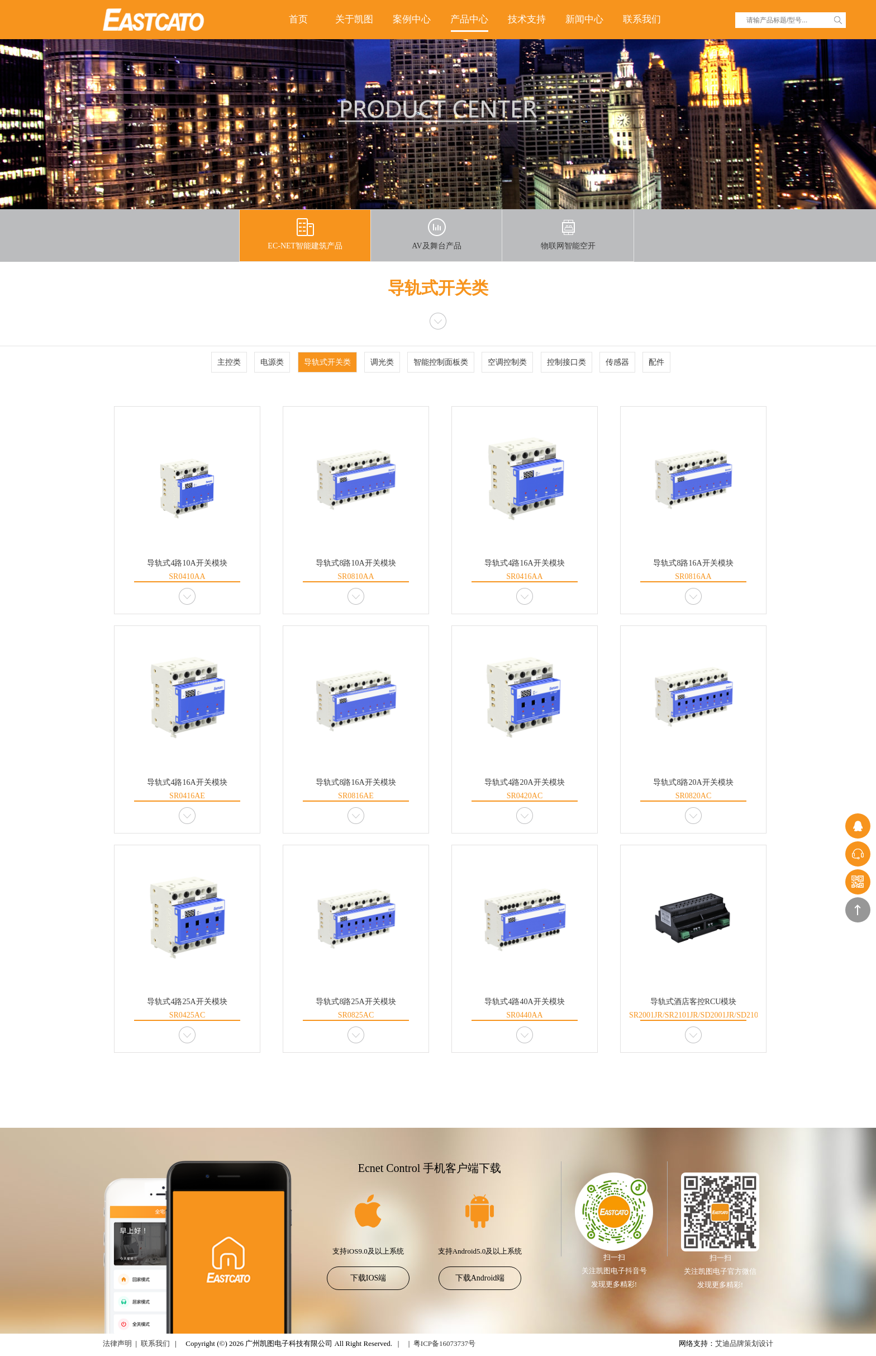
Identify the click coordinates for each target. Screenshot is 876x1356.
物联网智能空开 (568, 234)
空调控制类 (507, 362)
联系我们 (642, 19)
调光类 (382, 362)
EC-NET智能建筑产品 (305, 234)
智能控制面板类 (440, 362)
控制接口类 (566, 362)
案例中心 (412, 19)
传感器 (617, 362)
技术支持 (527, 19)
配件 (656, 362)
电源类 (272, 362)
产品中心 (469, 19)
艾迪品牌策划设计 (744, 1343)
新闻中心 (584, 19)
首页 (298, 19)
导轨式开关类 (327, 362)
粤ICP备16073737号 (444, 1343)
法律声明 (117, 1343)
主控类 (229, 362)
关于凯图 (354, 19)
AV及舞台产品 (436, 234)
